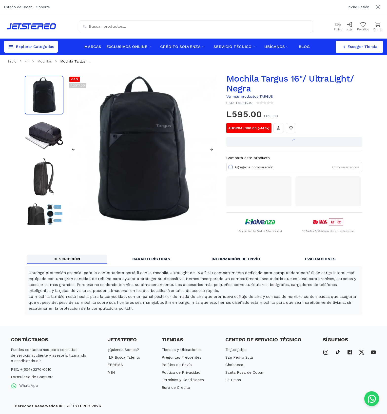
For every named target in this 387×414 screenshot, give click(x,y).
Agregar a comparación (253, 167)
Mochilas (44, 61)
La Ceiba (233, 380)
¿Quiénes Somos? (123, 350)
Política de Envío (177, 365)
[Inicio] (31, 26)
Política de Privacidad (181, 372)
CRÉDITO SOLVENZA (182, 46)
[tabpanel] (193, 290)
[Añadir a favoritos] (291, 128)
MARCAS (92, 46)
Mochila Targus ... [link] (75, 61)
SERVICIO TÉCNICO (234, 46)
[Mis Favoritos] (363, 26)
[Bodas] (338, 26)
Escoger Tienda (359, 47)
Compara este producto (248, 158)
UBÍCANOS (276, 46)
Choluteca (234, 365)
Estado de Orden (18, 7)
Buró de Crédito (176, 387)
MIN (111, 372)
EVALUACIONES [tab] (320, 259)
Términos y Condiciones (183, 380)
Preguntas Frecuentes (181, 357)
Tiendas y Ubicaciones (182, 350)
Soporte (43, 7)
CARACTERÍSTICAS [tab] (151, 259)
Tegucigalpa (236, 350)
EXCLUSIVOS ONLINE (128, 46)
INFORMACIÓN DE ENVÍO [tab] (236, 259)
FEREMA (115, 365)
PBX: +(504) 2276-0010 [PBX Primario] (31, 369)
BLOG (304, 46)
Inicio (12, 61)
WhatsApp (24, 386)
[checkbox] (230, 167)
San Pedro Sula (239, 357)
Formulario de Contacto (32, 377)
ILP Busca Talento (124, 357)
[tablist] (193, 259)
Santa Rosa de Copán (244, 372)
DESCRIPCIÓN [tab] (67, 259)
